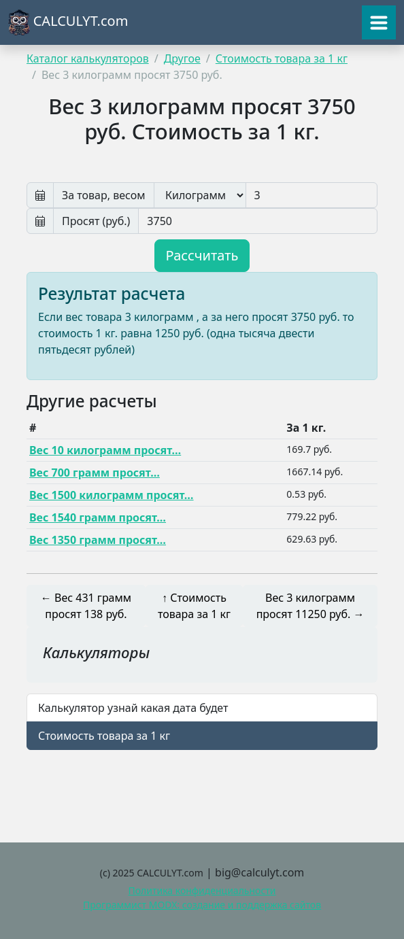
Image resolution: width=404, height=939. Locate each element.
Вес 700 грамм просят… (94, 472)
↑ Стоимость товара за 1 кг (194, 605)
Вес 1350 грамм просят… (97, 539)
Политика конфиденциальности (201, 890)
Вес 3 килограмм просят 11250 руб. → (310, 605)
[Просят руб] (257, 221)
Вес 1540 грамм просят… (97, 517)
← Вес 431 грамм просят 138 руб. (86, 605)
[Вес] (311, 195)
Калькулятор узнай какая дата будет (133, 707)
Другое (182, 58)
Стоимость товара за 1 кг (282, 58)
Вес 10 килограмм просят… (105, 450)
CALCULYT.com (68, 22)
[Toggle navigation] (379, 22)
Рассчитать (202, 255)
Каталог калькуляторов (88, 58)
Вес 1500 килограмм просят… (111, 495)
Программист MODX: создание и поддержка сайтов (202, 904)
